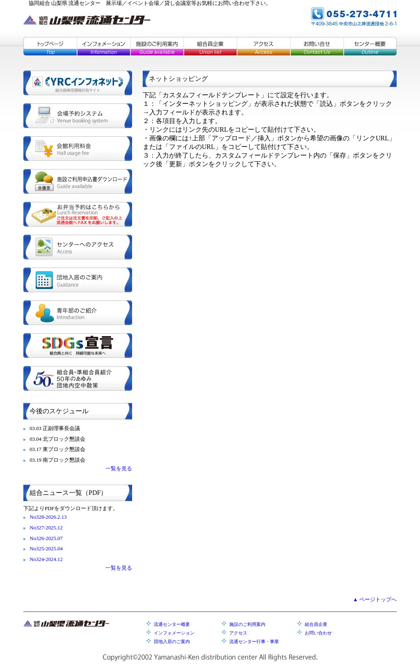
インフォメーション (103, 46)
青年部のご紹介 (77, 312)
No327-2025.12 (46, 528)
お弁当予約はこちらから (77, 214)
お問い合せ (316, 46)
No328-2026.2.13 (48, 517)
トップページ (50, 46)
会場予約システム (77, 115)
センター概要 (370, 46)
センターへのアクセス (77, 247)
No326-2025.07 (46, 538)
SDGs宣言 (77, 345)
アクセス (263, 46)
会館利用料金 (77, 148)
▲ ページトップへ (375, 599)
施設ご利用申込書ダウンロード (77, 181)
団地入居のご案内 (77, 280)
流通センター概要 (172, 624)
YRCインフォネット (77, 83)
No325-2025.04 (46, 549)
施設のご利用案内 (156, 46)
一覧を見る (118, 469)
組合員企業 (210, 46)
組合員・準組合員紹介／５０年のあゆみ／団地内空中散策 (77, 378)
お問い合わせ (318, 632)
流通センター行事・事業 (254, 641)
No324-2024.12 (46, 559)
